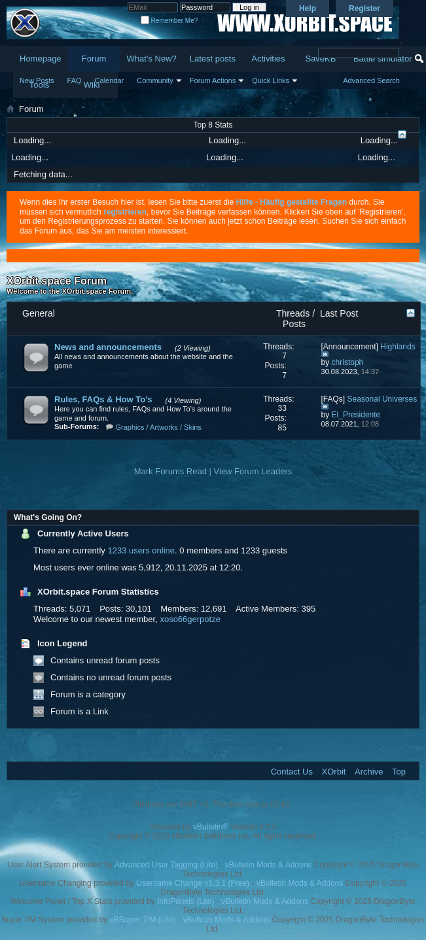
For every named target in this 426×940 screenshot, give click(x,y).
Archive (369, 771)
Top (399, 771)
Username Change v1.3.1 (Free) (192, 883)
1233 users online (141, 550)
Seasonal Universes (382, 399)
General (38, 313)
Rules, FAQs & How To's (103, 399)
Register (364, 8)
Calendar (109, 80)
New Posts (37, 80)
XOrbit (334, 771)
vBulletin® (210, 826)
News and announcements (108, 347)
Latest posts (213, 58)
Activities (268, 58)
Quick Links (270, 80)
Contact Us (292, 771)
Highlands (397, 346)
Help (307, 8)
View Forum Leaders (253, 471)
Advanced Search (371, 80)
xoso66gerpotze (190, 619)
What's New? (152, 58)
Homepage (41, 58)
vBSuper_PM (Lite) (142, 919)
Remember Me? (169, 20)
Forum (94, 58)
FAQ (74, 80)
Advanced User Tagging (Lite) (166, 864)
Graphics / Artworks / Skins (159, 427)
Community (155, 80)
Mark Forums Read (170, 471)
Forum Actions (213, 80)
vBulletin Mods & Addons (268, 864)
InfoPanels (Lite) (185, 901)
